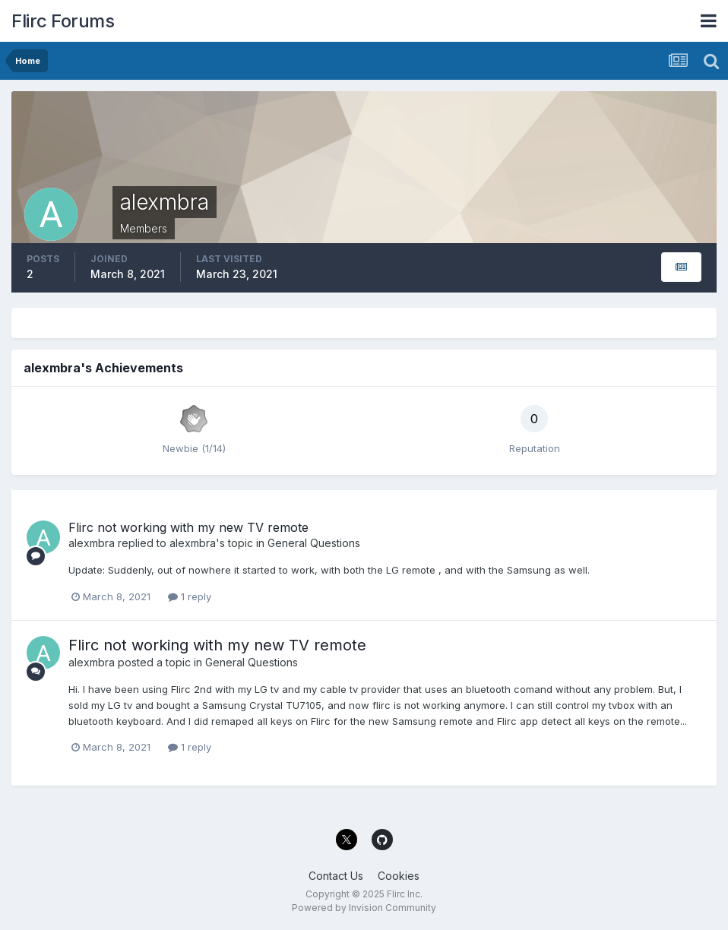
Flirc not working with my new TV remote (188, 527)
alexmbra (91, 542)
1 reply (189, 596)
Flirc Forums (62, 21)
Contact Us (336, 875)
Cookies (398, 875)
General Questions (313, 542)
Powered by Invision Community (364, 907)
